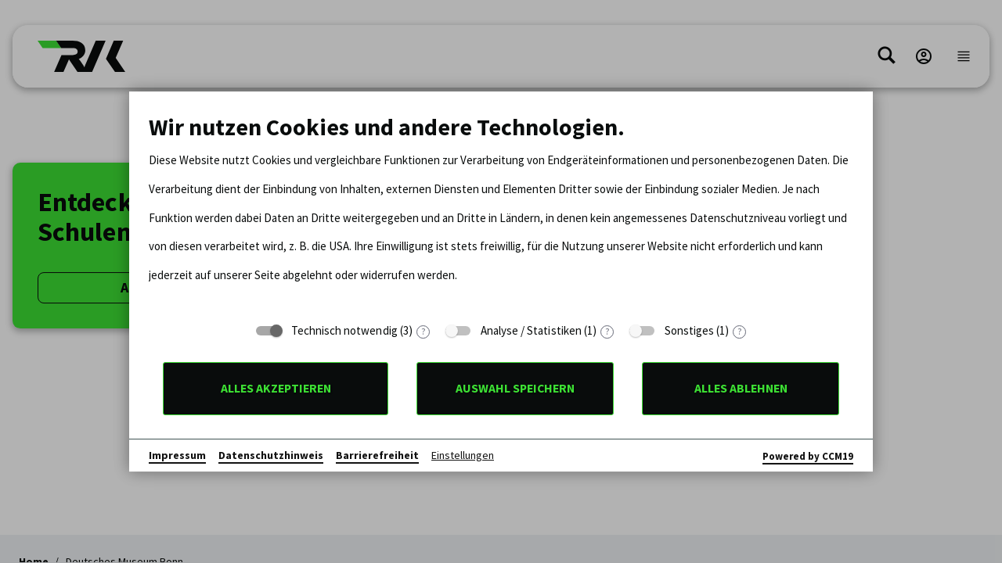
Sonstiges (690, 330)
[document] (501, 212)
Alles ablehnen (741, 388)
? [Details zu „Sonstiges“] (739, 332)
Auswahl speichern (515, 388)
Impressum (177, 455)
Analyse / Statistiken (531, 330)
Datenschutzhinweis (270, 455)
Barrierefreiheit (377, 455)
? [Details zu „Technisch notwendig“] (423, 332)
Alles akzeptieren (276, 388)
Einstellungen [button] (462, 455)
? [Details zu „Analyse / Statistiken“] (607, 332)
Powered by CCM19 (807, 456)
